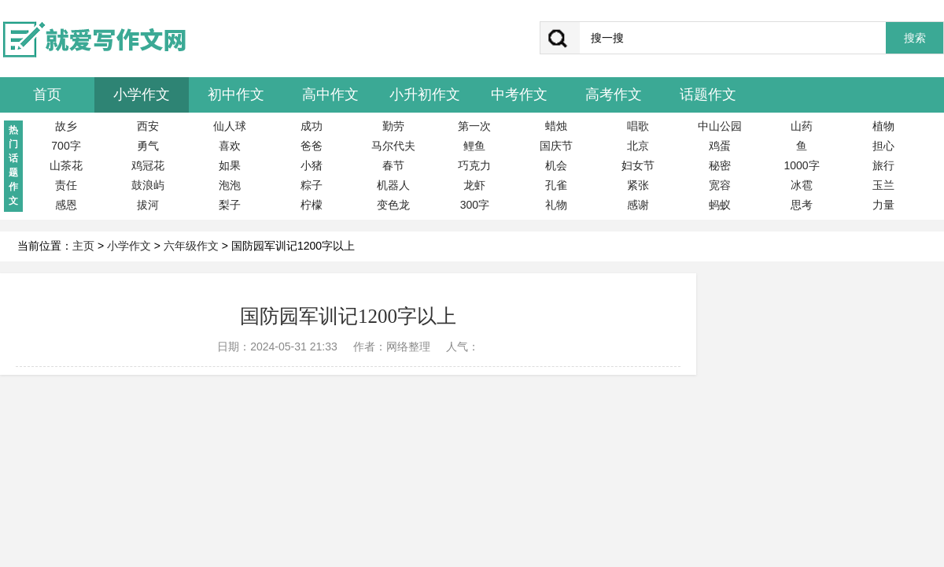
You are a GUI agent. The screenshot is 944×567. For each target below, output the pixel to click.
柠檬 (312, 204)
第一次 (474, 126)
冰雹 (802, 185)
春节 (393, 165)
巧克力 (474, 165)
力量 (883, 204)
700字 (65, 145)
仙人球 (229, 126)
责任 (66, 185)
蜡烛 (556, 126)
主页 (83, 245)
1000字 (801, 165)
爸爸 (312, 145)
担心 (883, 145)
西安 (148, 126)
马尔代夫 (393, 145)
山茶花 (66, 165)
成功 (312, 126)
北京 (638, 145)
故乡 (66, 126)
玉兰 (883, 185)
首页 (47, 94)
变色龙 (393, 204)
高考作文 (613, 94)
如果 (230, 165)
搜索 (915, 38)
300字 (474, 204)
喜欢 (230, 145)
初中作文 (236, 94)
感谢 (638, 204)
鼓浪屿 (147, 185)
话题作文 (708, 94)
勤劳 (393, 126)
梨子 (230, 204)
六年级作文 (191, 245)
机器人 (393, 185)
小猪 (312, 165)
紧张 (638, 185)
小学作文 (141, 94)
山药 (802, 126)
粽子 (312, 185)
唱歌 (638, 126)
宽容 (720, 185)
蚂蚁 (720, 204)
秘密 (720, 165)
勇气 (148, 145)
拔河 (148, 204)
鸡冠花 (147, 165)
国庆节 (556, 145)
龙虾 (474, 185)
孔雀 (556, 185)
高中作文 (330, 94)
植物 (883, 126)
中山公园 (720, 126)
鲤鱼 (474, 145)
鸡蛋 (720, 145)
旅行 (883, 165)
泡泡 (230, 185)
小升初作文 (424, 94)
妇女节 (638, 165)
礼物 (556, 204)
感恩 (66, 204)
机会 (556, 165)
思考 (802, 204)
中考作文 (519, 94)
